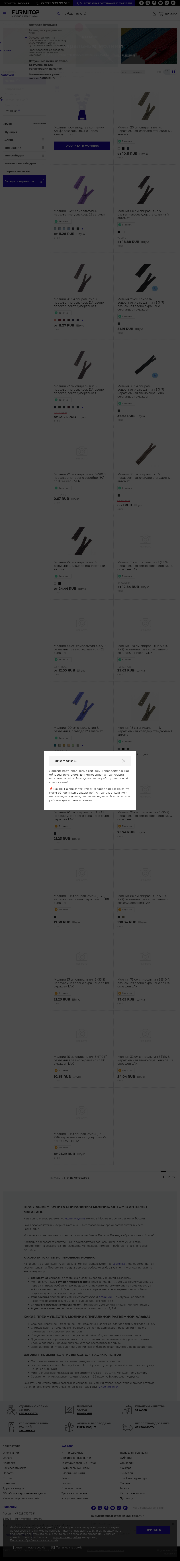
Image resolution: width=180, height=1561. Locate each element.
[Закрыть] (124, 761)
